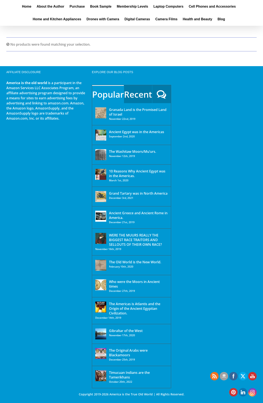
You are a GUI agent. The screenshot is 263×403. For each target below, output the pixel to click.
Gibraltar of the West (126, 330)
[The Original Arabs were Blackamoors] (100, 353)
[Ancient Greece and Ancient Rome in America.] (100, 216)
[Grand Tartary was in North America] (100, 196)
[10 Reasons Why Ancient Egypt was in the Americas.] (100, 174)
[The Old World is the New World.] (100, 265)
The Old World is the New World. (135, 262)
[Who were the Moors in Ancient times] (100, 284)
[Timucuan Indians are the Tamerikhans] (100, 375)
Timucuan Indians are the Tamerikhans (129, 375)
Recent (138, 94)
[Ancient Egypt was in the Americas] (100, 135)
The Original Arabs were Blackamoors (128, 352)
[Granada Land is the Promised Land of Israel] (100, 112)
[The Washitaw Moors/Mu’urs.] (100, 154)
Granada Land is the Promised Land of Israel (137, 112)
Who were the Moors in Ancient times (134, 284)
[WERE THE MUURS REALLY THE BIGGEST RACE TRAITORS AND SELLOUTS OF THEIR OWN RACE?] (100, 238)
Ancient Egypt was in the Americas (136, 132)
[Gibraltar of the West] (100, 333)
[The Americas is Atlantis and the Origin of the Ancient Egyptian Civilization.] (100, 307)
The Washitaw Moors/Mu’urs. (132, 151)
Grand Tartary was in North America (138, 193)
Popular (108, 94)
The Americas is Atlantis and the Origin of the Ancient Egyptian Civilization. (134, 309)
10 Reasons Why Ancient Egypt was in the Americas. (137, 173)
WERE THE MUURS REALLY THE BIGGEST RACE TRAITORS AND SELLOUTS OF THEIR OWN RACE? (135, 240)
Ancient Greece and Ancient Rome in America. (138, 215)
